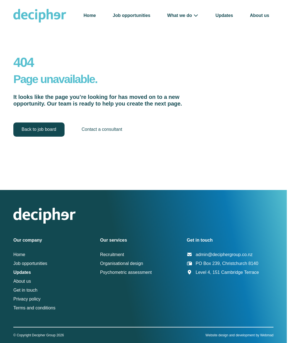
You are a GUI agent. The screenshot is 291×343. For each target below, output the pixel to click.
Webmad (266, 335)
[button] (183, 15)
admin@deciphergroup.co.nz (224, 254)
